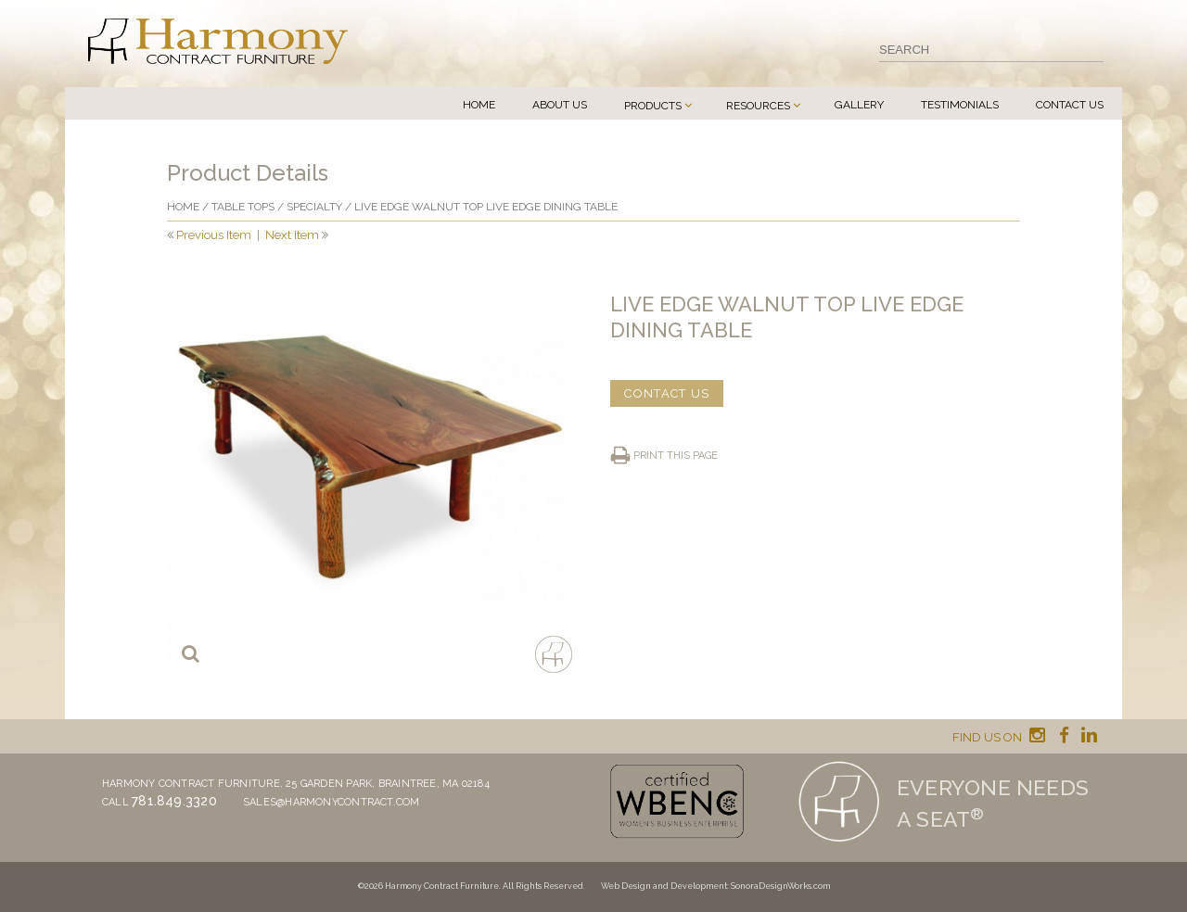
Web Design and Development (664, 886)
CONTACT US (666, 393)
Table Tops (242, 206)
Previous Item (213, 235)
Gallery (859, 104)
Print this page (675, 456)
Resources (758, 105)
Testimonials (960, 104)
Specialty (314, 206)
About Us (559, 104)
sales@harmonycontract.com (331, 802)
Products (653, 105)
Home (479, 104)
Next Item (292, 235)
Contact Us (1070, 104)
